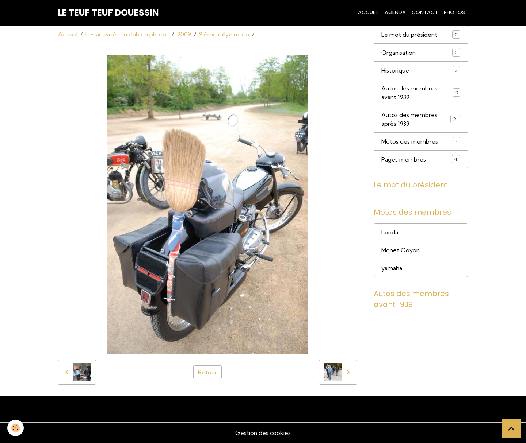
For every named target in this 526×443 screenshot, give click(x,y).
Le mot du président (420, 34)
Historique (420, 70)
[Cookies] (15, 428)
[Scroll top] (511, 428)
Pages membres (420, 159)
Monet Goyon (400, 250)
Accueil (368, 12)
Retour (207, 372)
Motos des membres (420, 141)
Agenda (395, 12)
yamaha (391, 268)
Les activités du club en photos (127, 34)
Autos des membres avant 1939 (420, 93)
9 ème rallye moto (224, 34)
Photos (454, 12)
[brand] (108, 12)
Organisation (420, 52)
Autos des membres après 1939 (420, 119)
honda (389, 232)
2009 (184, 34)
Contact (425, 12)
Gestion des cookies (263, 432)
